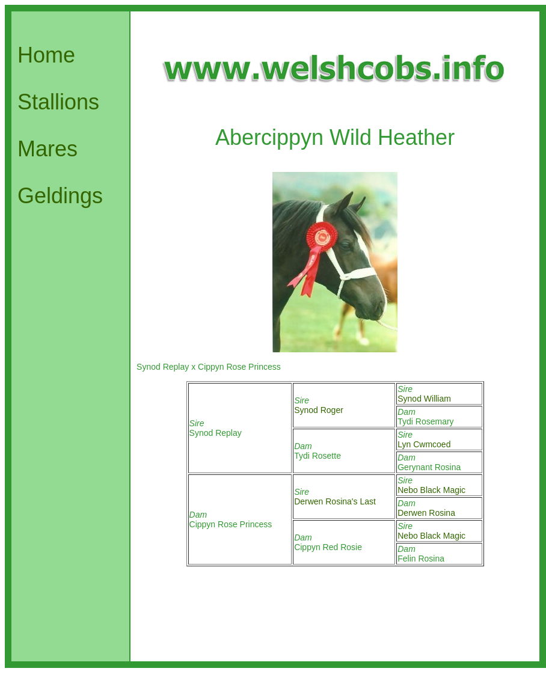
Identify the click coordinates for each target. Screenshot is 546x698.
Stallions (58, 102)
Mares (47, 148)
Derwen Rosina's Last (335, 501)
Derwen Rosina (426, 513)
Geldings (60, 195)
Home (46, 55)
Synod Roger (318, 410)
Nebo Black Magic (431, 490)
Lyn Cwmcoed (423, 444)
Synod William (424, 398)
